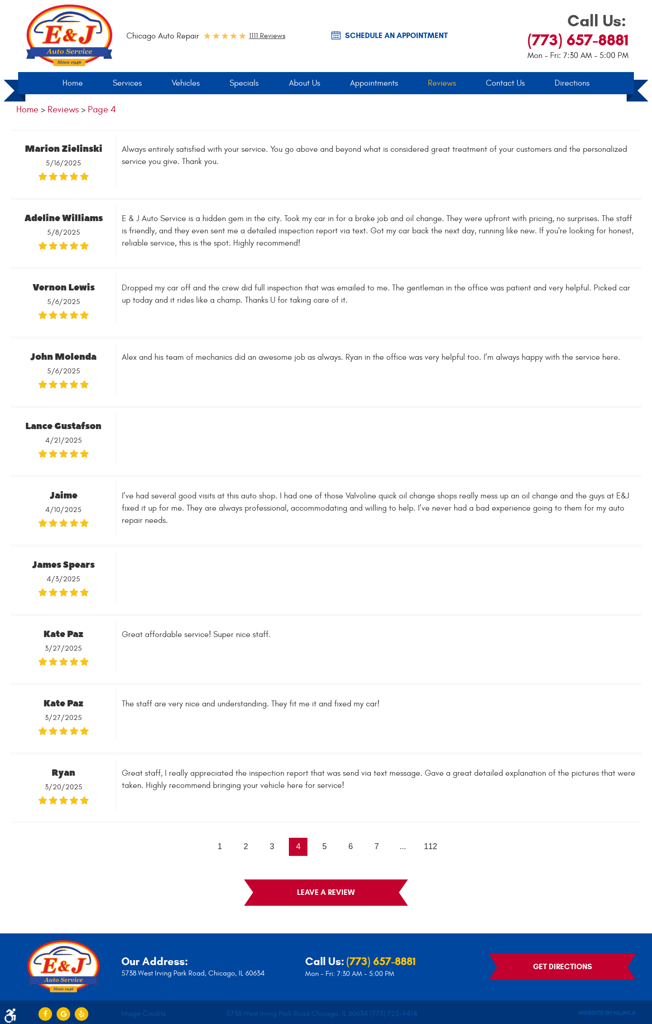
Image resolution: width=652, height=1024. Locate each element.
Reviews (442, 83)
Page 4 (102, 110)
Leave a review (326, 893)
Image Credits (143, 1010)
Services (127, 83)
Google (63, 1010)
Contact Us (505, 83)
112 (432, 847)
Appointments (374, 83)
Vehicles (186, 83)
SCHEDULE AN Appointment (396, 35)
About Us (304, 83)
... (403, 847)
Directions (572, 83)
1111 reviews (267, 36)
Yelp (81, 1010)
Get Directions (562, 964)
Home (72, 83)
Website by (607, 1010)
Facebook (45, 1010)
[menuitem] (72, 84)
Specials (244, 83)
